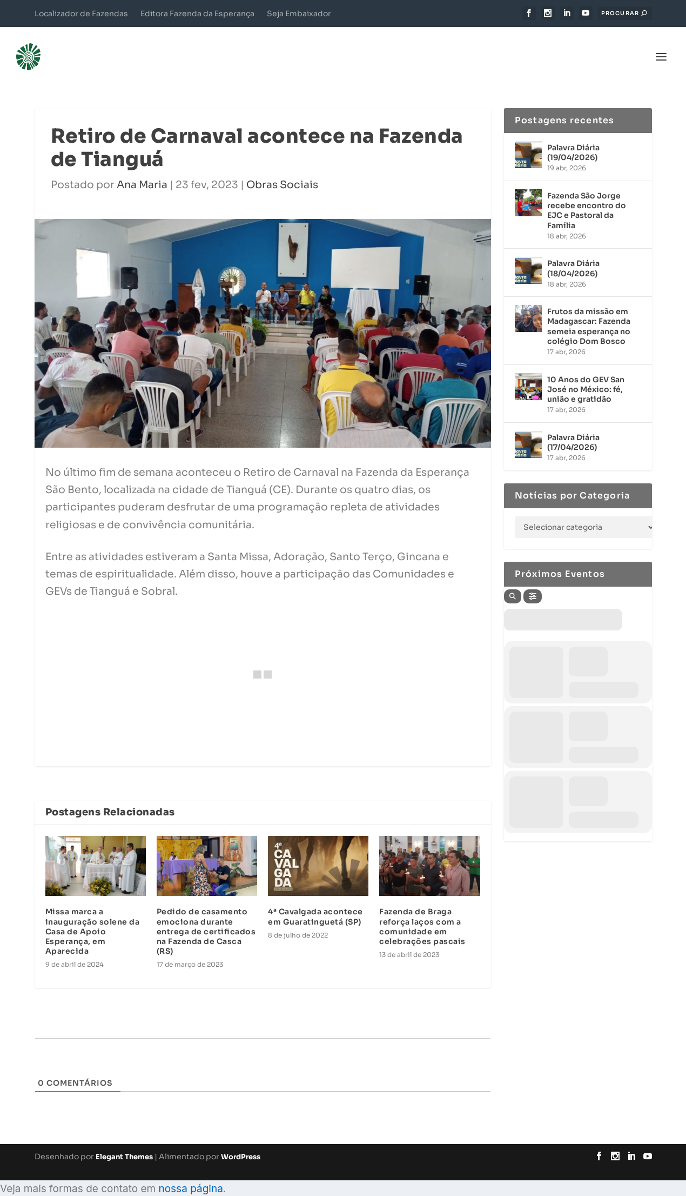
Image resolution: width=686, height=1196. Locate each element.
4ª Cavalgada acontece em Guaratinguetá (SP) (315, 900)
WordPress (240, 1140)
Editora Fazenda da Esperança (197, 13)
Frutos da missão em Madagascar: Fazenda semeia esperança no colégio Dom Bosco (588, 310)
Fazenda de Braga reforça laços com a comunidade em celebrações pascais (422, 910)
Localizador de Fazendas (81, 13)
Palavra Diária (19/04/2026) (573, 136)
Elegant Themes (124, 1140)
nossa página (190, 1172)
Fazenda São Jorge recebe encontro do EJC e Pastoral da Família (586, 194)
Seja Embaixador (299, 13)
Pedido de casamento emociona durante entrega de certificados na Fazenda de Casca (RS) (206, 915)
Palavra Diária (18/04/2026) (573, 252)
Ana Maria (142, 168)
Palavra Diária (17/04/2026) (573, 426)
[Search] (512, 580)
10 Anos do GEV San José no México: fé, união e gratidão (585, 373)
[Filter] (532, 580)
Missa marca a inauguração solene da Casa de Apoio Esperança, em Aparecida (92, 915)
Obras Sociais (282, 168)
